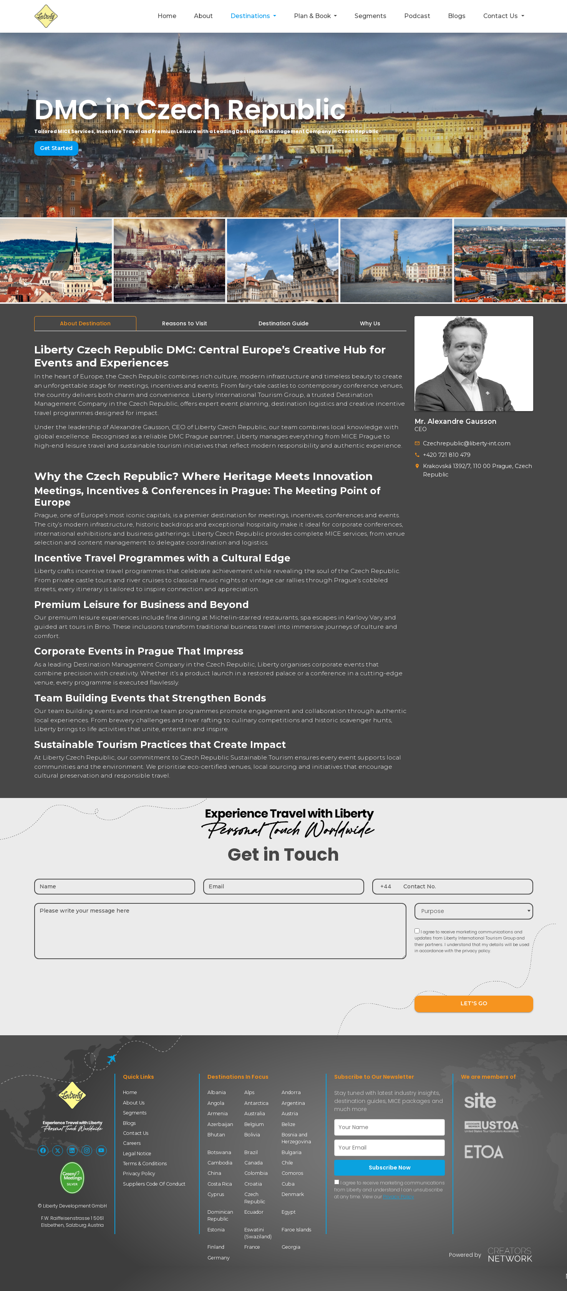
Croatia (253, 1184)
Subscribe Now (390, 1167)
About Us (133, 1103)
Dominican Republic (220, 1215)
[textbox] (473, 911)
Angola (215, 1103)
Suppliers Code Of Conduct (154, 1184)
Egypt (289, 1212)
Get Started (56, 148)
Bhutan (216, 1135)
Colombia (256, 1173)
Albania (216, 1092)
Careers (132, 1143)
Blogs (457, 16)
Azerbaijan (220, 1124)
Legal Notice (137, 1153)
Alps (249, 1092)
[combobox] (473, 911)
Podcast (417, 16)
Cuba (288, 1184)
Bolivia (252, 1135)
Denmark (293, 1194)
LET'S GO (474, 1003)
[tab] (85, 323)
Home (167, 16)
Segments (370, 16)
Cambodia (219, 1163)
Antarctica (256, 1103)
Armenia (217, 1113)
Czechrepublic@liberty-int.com (464, 443)
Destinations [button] (251, 16)
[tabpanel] (220, 558)
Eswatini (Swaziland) (258, 1233)
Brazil (251, 1152)
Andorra (291, 1092)
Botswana (219, 1152)
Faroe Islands (296, 1230)
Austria (290, 1113)
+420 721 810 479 (446, 454)
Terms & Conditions (145, 1163)
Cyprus (215, 1194)
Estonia (216, 1230)
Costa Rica (219, 1184)
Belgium (254, 1124)
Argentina (293, 1103)
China (214, 1173)
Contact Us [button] (501, 16)
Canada (253, 1163)
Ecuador (254, 1212)
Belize (288, 1124)
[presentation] (472, 979)
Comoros (292, 1173)
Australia (254, 1113)
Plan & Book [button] (313, 16)
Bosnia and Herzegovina (296, 1138)
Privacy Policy (139, 1173)
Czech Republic (254, 1197)
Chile (287, 1163)
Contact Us (135, 1133)
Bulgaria (292, 1152)
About (203, 16)
